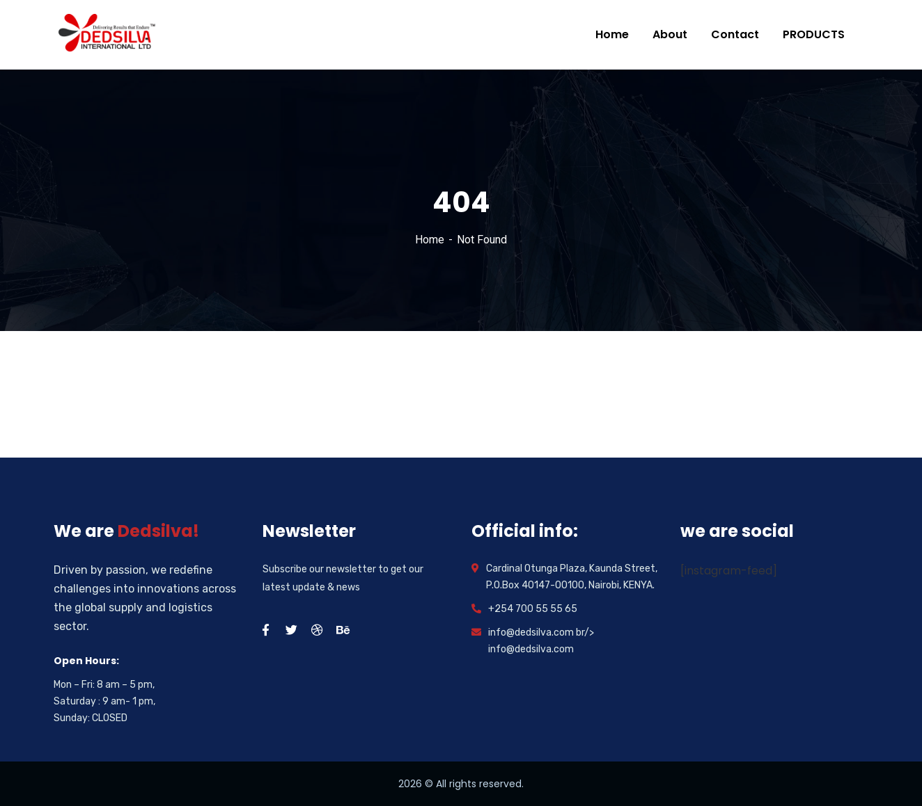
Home (429, 239)
